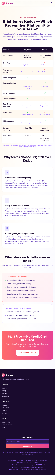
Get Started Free (27, 353)
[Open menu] (51, 3)
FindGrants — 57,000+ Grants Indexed (27, 462)
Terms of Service (7, 425)
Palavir (25, 454)
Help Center (5, 408)
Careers (4, 410)
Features (4, 388)
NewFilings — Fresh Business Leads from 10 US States (27, 467)
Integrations (5, 396)
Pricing (4, 391)
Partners (4, 413)
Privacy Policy (6, 422)
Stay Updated (27, 446)
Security (4, 393)
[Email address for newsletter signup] (27, 441)
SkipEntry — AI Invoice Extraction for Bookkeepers (33, 460)
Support (4, 405)
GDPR (3, 427)
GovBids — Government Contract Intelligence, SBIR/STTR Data (27, 465)
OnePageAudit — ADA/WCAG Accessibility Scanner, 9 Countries (27, 469)
